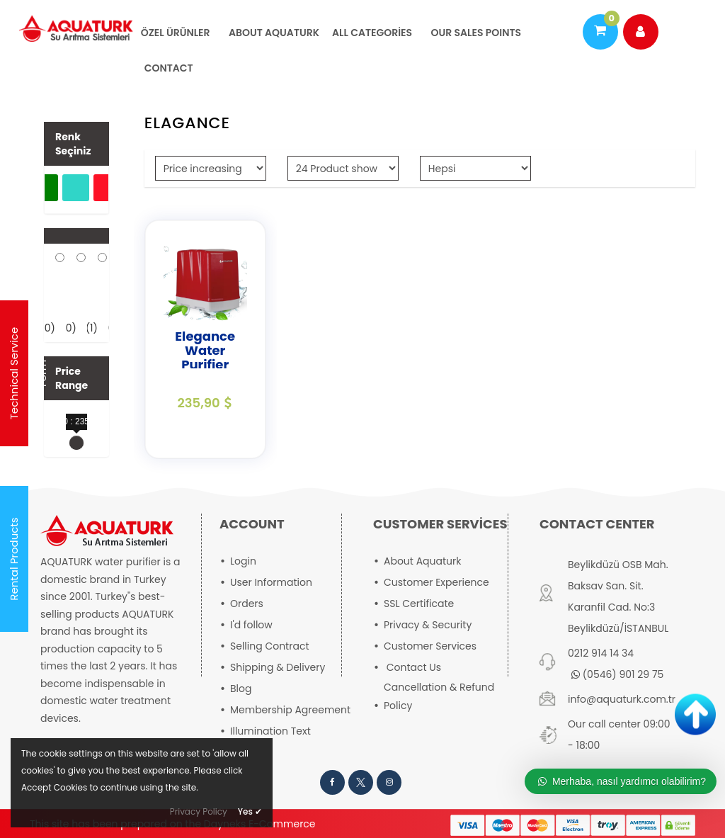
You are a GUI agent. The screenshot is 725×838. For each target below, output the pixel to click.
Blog (240, 688)
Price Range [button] (71, 378)
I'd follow (251, 625)
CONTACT (168, 68)
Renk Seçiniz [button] (73, 144)
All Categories (372, 33)
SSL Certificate (419, 603)
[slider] (76, 443)
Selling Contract (269, 646)
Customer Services (430, 646)
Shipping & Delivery (277, 667)
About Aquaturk (273, 33)
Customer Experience (436, 582)
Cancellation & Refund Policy (439, 696)
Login (243, 561)
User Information (271, 582)
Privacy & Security (428, 625)
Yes (250, 811)
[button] (76, 236)
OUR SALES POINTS (474, 33)
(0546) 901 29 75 (617, 674)
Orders (246, 603)
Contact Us (414, 667)
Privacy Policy (198, 811)
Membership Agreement (290, 710)
